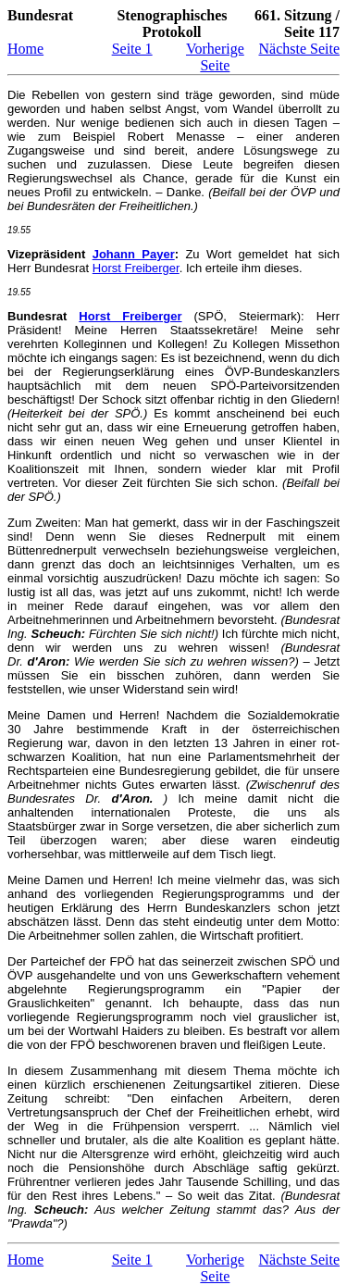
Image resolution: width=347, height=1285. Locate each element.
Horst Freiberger (136, 268)
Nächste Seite (299, 48)
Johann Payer (134, 254)
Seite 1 (132, 48)
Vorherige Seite (215, 57)
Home (25, 48)
